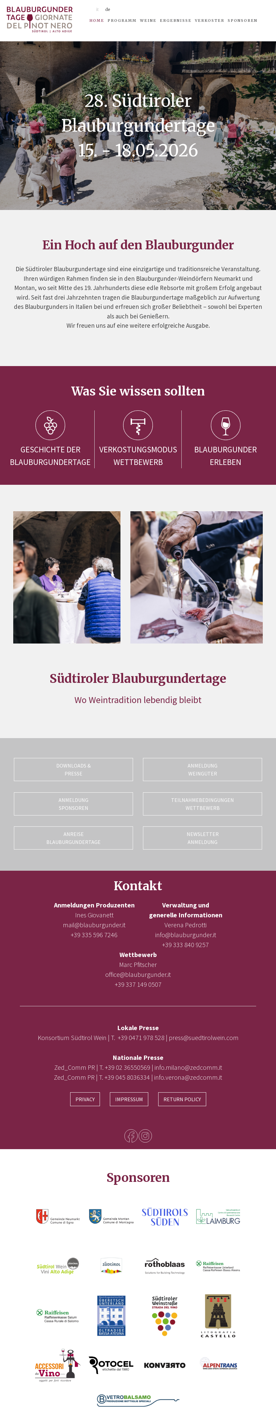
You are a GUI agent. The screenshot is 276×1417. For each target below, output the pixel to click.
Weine (148, 20)
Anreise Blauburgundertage (73, 835)
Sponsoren (242, 20)
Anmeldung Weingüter (202, 769)
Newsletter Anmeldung (203, 835)
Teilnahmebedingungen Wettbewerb (202, 802)
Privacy (85, 1095)
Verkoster (209, 20)
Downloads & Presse (73, 769)
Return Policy (182, 1095)
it (97, 9)
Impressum (129, 1095)
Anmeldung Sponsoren (73, 802)
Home (96, 20)
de (107, 9)
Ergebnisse (176, 20)
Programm (122, 20)
